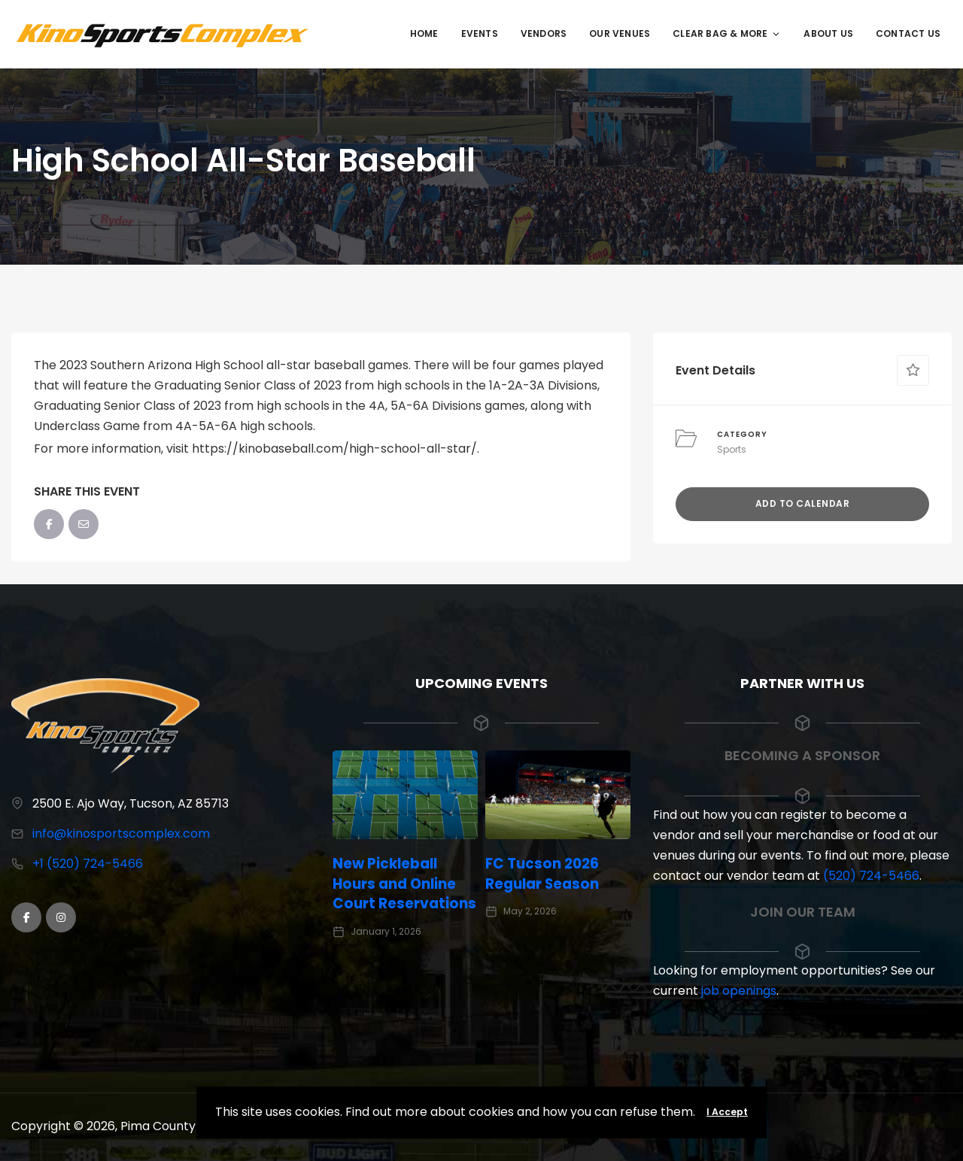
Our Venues (619, 33)
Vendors (544, 33)
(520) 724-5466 (871, 875)
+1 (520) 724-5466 (87, 863)
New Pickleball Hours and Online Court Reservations (405, 883)
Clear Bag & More (727, 33)
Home (424, 33)
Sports (731, 449)
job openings (738, 990)
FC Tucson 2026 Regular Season (545, 873)
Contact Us (908, 33)
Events (479, 33)
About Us (828, 33)
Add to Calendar (802, 503)
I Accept (727, 1111)
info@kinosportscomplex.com (121, 833)
